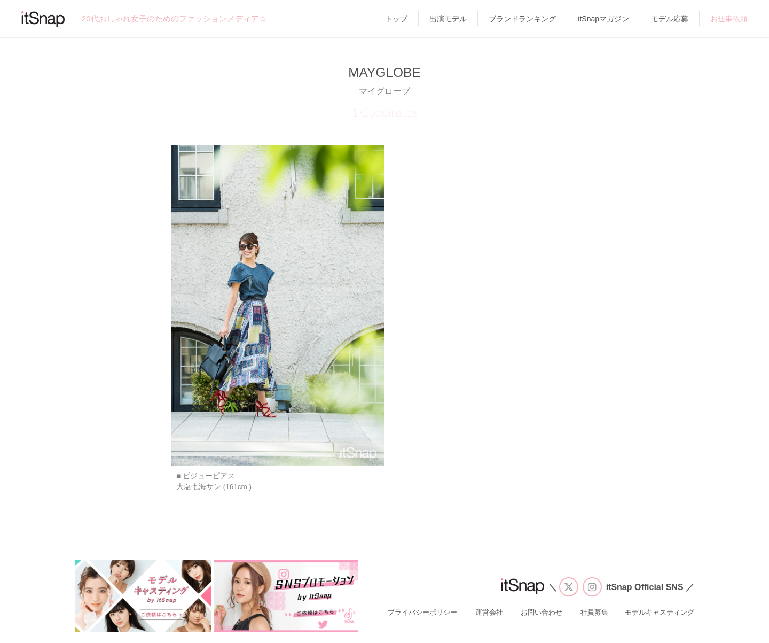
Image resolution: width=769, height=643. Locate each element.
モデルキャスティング (659, 612)
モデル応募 (669, 18)
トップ (396, 18)
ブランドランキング (522, 18)
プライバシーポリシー (422, 612)
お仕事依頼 (729, 18)
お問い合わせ (541, 612)
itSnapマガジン (603, 18)
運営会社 (489, 612)
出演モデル (448, 18)
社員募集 (594, 612)
